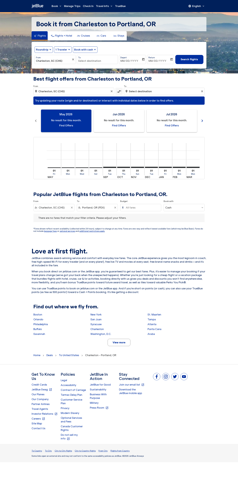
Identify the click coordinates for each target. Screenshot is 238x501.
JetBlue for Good (100, 384)
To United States (69, 355)
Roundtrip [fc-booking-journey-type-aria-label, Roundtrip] (42, 49)
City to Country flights (85, 451)
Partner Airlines (41, 404)
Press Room (99, 408)
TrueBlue (120, 6)
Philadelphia (40, 324)
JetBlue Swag (42, 389)
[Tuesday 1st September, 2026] (109, 167)
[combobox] (53, 61)
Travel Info (105, 6)
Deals (49, 355)
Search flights (189, 59)
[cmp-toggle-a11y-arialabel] (119, 91)
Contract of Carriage (73, 389)
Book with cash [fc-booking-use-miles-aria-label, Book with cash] (83, 49)
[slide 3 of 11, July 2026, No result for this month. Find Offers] (172, 121)
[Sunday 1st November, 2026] (137, 167)
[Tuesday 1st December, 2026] (151, 167)
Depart (123, 57)
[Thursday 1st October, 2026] (123, 167)
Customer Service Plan (71, 401)
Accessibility (68, 385)
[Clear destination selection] (202, 91)
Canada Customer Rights (72, 428)
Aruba (151, 333)
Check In (88, 6)
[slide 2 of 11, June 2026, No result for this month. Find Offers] (119, 121)
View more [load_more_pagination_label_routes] (119, 342)
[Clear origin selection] (112, 91)
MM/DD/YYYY (129, 60)
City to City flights (63, 451)
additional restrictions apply (92, 231)
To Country (37, 451)
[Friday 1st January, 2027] (165, 167)
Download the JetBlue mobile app (130, 391)
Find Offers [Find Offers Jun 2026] (119, 125)
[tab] (40, 35)
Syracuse (96, 324)
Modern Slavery (70, 413)
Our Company (40, 399)
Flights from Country (120, 451)
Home (36, 355)
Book (57, 6)
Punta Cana (154, 329)
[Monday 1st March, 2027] (193, 167)
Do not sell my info (69, 436)
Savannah (39, 333)
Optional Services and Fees (71, 419)
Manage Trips (72, 6)
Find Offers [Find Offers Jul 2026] (172, 125)
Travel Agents (40, 408)
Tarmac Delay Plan (71, 394)
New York (96, 314)
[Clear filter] (73, 59)
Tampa (152, 319)
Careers (38, 418)
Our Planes (38, 394)
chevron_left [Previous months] (35, 120)
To (79, 57)
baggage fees (50, 231)
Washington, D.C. (100, 333)
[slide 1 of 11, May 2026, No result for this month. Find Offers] (66, 121)
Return (151, 57)
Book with (168, 201)
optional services (67, 231)
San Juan (96, 319)
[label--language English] (196, 6)
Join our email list (131, 384)
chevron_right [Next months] (202, 120)
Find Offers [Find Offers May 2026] (66, 125)
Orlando (38, 319)
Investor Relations (45, 414)
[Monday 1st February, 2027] (179, 167)
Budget (124, 201)
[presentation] (196, 6)
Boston (37, 314)
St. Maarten (154, 314)
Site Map (37, 423)
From (38, 57)
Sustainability (98, 389)
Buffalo (37, 329)
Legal (64, 380)
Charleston (97, 329)
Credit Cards (39, 384)
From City (103, 451)
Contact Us (38, 428)
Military (94, 402)
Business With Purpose (98, 396)
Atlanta (152, 324)
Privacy (65, 408)
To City (48, 451)
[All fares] (142, 207)
